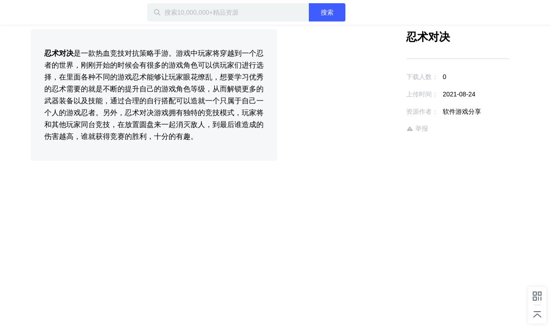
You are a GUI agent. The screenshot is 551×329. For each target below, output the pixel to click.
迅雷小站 (78, 12)
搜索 (356, 12)
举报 (391, 129)
